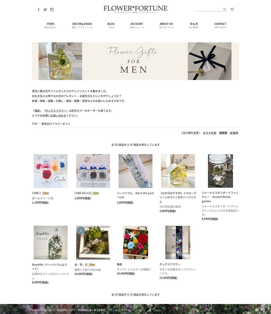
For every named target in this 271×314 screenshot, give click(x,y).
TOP (34, 124)
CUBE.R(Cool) (87, 193)
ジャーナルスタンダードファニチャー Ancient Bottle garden (220, 197)
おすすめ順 (209, 133)
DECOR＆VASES (82, 25)
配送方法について (66, 310)
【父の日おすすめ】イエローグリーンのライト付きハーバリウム (177, 197)
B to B (194, 25)
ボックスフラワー (169, 264)
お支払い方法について (43, 310)
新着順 (234, 133)
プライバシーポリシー (119, 310)
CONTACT (220, 25)
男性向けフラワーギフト (55, 124)
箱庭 (119, 264)
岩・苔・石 (85, 264)
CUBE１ (41, 193)
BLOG (111, 25)
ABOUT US (166, 25)
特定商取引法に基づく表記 (91, 310)
